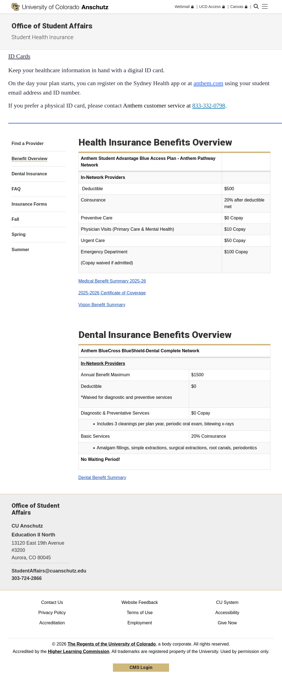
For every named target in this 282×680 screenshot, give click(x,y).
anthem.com (208, 83)
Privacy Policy (52, 612)
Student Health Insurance (43, 37)
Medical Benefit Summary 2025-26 (112, 281)
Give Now (227, 622)
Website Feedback (139, 602)
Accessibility (227, 612)
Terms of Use (140, 612)
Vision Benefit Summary (101, 304)
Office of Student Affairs (52, 26)
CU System (227, 602)
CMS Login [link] (140, 667)
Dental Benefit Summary (102, 477)
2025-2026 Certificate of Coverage (112, 293)
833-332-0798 (208, 105)
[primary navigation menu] (264, 6)
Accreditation (52, 622)
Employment (140, 622)
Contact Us (52, 602)
